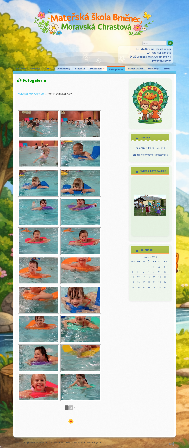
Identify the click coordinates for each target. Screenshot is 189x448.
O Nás (48, 68)
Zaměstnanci (135, 68)
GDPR (167, 68)
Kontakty (153, 68)
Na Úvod (20, 68)
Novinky (35, 68)
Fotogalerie (116, 69)
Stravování (96, 68)
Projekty (80, 68)
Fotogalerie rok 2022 (31, 94)
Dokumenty (63, 68)
